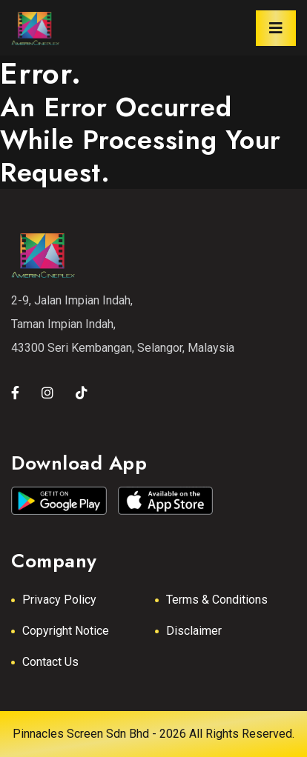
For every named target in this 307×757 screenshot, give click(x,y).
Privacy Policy (59, 600)
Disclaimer (194, 631)
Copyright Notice (65, 631)
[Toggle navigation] (276, 28)
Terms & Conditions (217, 600)
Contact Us (50, 662)
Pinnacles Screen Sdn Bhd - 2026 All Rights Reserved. (153, 734)
